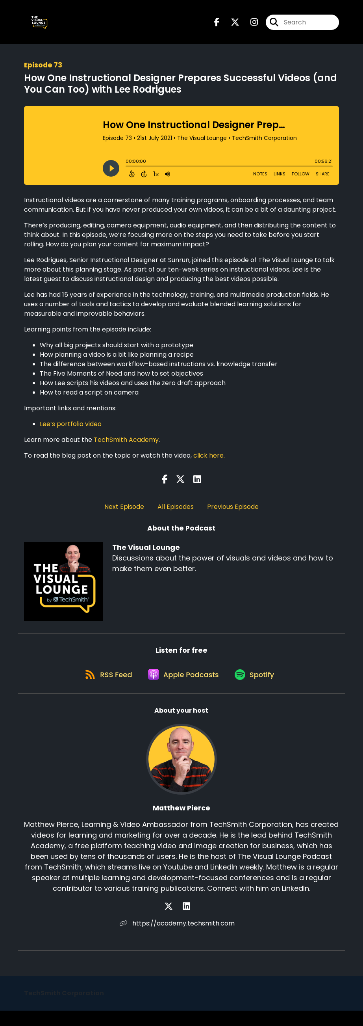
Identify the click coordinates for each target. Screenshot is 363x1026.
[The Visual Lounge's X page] (230, 26)
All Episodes (175, 513)
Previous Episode (233, 513)
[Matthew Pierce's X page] (176, 922)
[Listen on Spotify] (257, 690)
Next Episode (124, 513)
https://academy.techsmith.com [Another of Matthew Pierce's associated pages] (181, 938)
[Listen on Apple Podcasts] (181, 689)
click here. (209, 462)
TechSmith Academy (126, 446)
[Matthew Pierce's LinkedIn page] (186, 922)
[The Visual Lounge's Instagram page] (249, 26)
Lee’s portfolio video (71, 431)
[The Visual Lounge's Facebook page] (217, 26)
